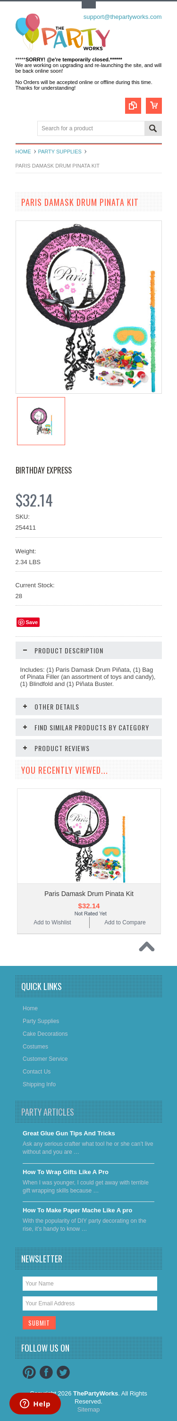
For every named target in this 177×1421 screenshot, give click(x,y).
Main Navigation (24, 129)
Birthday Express (44, 470)
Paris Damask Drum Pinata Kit (89, 893)
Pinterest (29, 1372)
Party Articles (47, 1112)
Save (32, 622)
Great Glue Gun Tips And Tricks (69, 1133)
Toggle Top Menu (89, 4)
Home (23, 151)
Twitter (63, 1372)
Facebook (46, 1372)
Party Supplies (60, 151)
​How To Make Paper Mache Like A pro (77, 1210)
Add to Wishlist (52, 922)
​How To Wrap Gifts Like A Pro (66, 1172)
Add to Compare (124, 922)
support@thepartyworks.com (123, 16)
